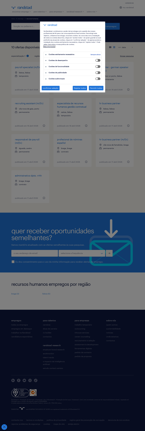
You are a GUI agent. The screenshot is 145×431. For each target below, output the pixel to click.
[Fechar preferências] (4, 427)
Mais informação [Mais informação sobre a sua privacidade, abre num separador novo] (49, 46)
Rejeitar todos (80, 88)
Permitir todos (96, 88)
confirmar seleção (50, 88)
